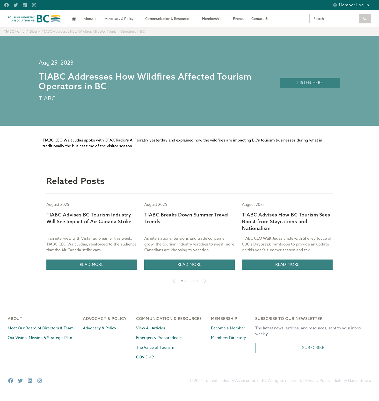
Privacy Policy (317, 381)
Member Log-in (351, 5)
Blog (33, 31)
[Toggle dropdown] (90, 18)
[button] (174, 281)
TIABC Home (14, 31)
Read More (92, 264)
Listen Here (310, 83)
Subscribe (313, 348)
